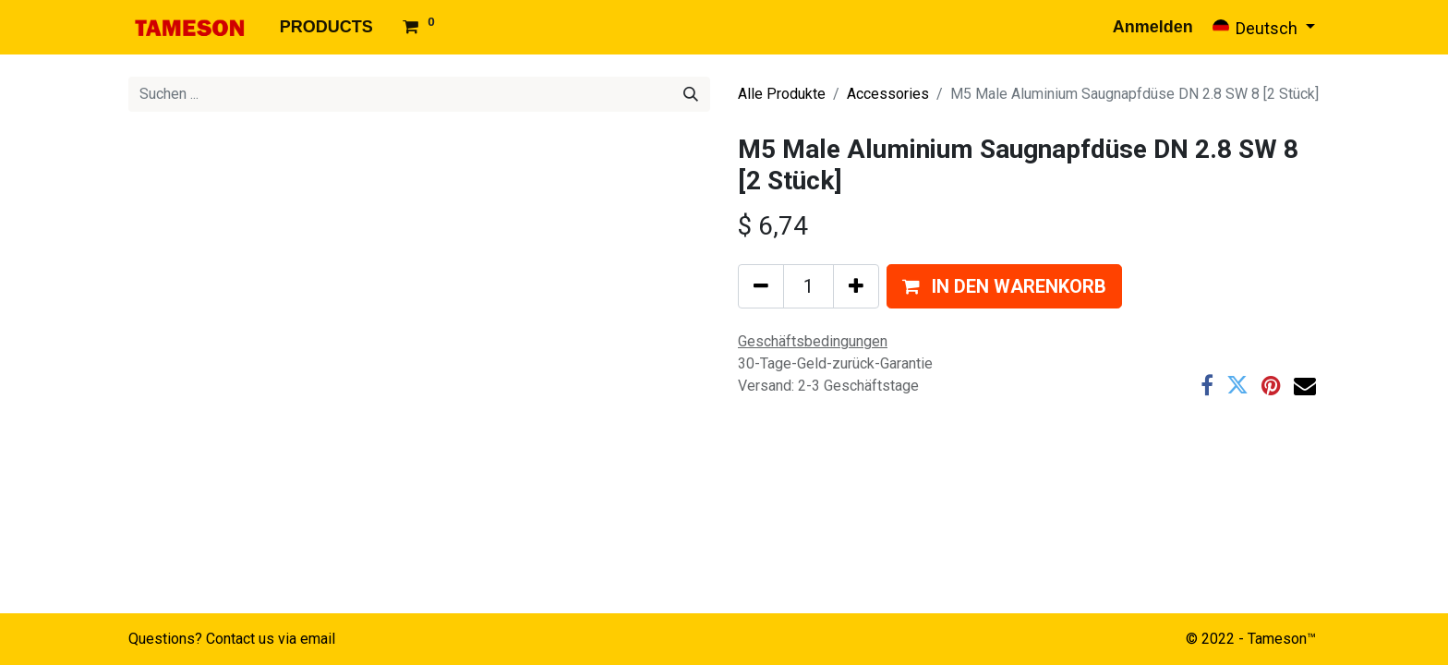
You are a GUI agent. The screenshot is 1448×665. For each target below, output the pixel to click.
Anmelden (1153, 27)
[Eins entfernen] (761, 286)
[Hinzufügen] (856, 286)
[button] (1004, 286)
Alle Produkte (782, 94)
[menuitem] (326, 27)
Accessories (888, 94)
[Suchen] (690, 94)
